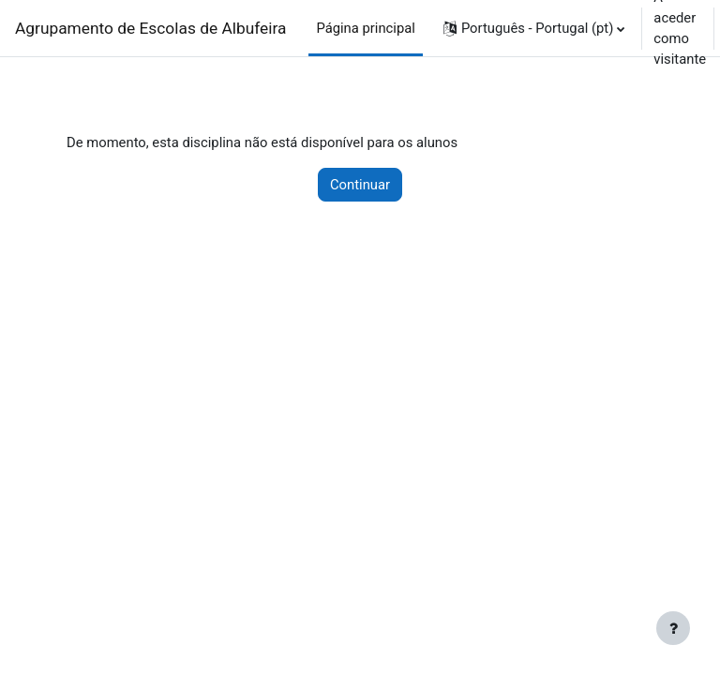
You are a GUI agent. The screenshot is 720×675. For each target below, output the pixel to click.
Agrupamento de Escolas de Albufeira (150, 28)
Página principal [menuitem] (365, 28)
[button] (534, 28)
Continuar (360, 184)
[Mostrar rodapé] (673, 628)
